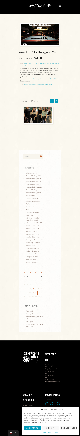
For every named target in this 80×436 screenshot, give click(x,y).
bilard (34, 84)
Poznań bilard (29, 65)
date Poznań (30, 207)
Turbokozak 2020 (31, 262)
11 (24, 288)
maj (33, 272)
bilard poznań (40, 84)
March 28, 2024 (27, 63)
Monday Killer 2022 (32, 231)
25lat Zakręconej (31, 173)
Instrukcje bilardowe (32, 212)
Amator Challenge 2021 (33, 179)
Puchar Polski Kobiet (32, 251)
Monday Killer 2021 (32, 229)
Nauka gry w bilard (32, 240)
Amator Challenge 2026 (34, 193)
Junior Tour (29, 215)
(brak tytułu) (30, 311)
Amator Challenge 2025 (33, 190)
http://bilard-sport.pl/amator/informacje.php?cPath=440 (38, 79)
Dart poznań (30, 204)
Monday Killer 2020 (32, 226)
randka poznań (31, 254)
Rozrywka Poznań (32, 257)
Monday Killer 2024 (32, 237)
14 (33, 288)
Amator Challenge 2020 (34, 176)
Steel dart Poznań (31, 260)
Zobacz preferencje (69, 428)
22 (36, 293)
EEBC (28, 210)
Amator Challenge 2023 (33, 184)
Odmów (50, 428)
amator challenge (28, 84)
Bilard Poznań (50, 63)
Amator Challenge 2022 (34, 182)
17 (41, 288)
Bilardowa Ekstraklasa (33, 201)
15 (36, 288)
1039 (39, 65)
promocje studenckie (33, 248)
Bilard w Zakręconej (32, 198)
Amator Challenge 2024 (40, 63)
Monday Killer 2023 (32, 234)
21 (33, 293)
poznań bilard (48, 84)
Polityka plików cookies (50, 432)
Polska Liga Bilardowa (33, 243)
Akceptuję (32, 428)
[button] (76, 409)
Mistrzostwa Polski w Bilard (35, 223)
